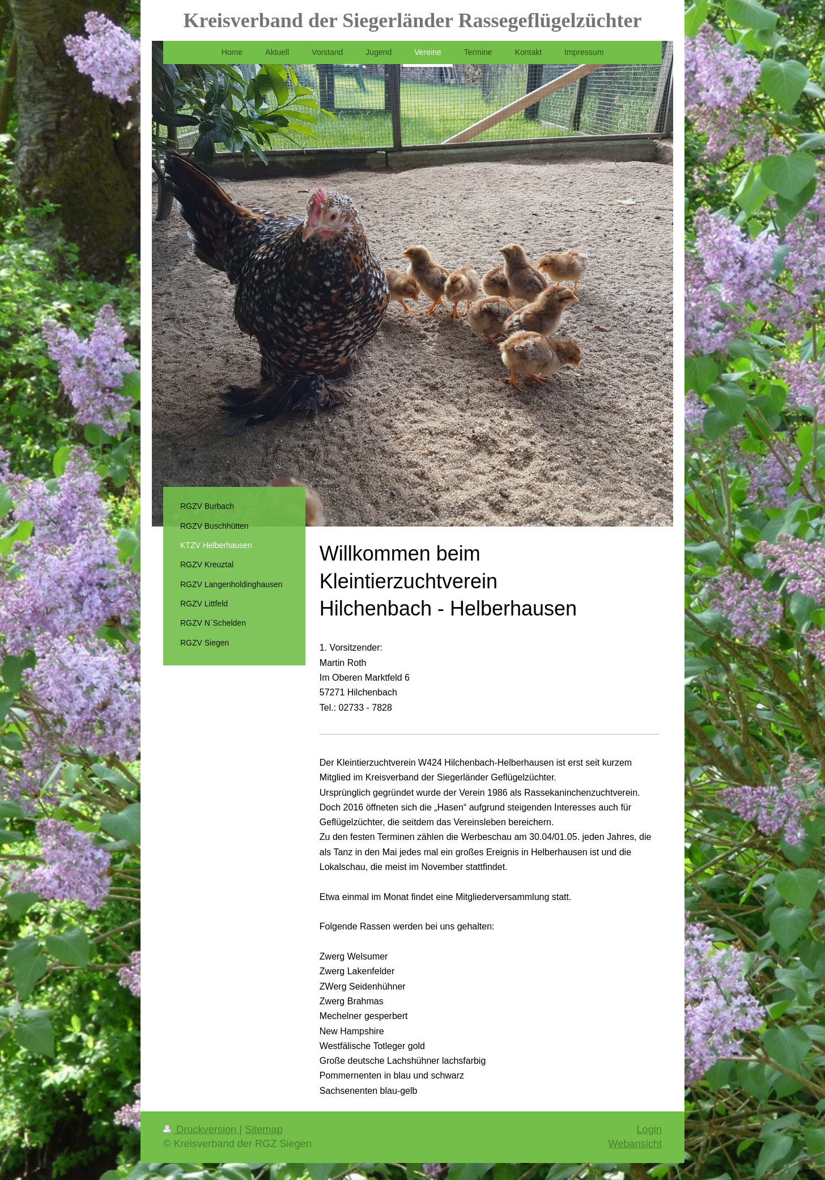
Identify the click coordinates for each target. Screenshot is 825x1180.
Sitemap (264, 1129)
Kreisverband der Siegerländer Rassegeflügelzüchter (413, 20)
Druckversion (201, 1129)
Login (649, 1129)
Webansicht (635, 1143)
